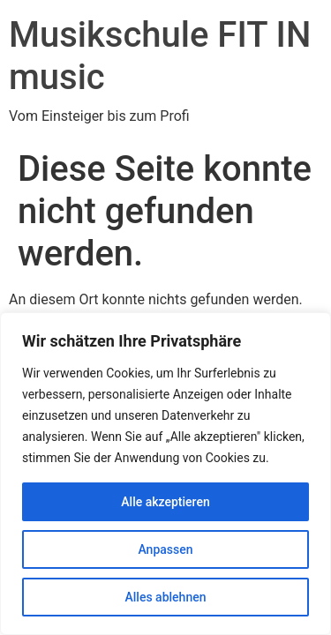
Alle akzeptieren (165, 502)
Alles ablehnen (166, 597)
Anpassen (165, 549)
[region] (165, 473)
